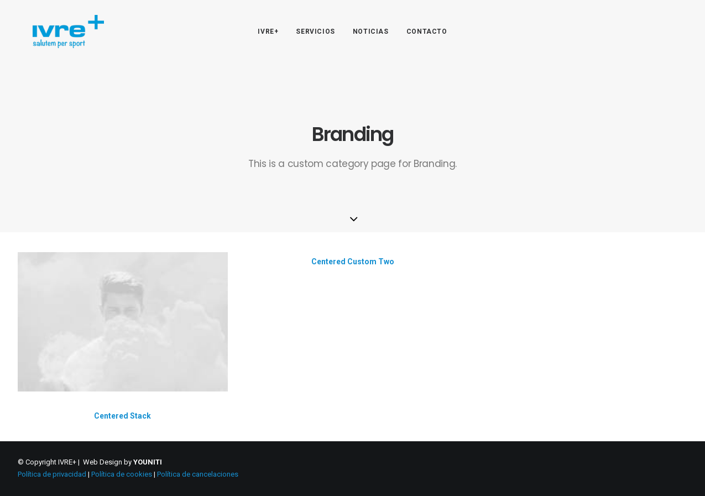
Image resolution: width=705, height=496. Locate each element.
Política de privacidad (52, 474)
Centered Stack (122, 415)
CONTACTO (426, 31)
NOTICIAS (371, 31)
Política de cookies (121, 474)
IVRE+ (268, 31)
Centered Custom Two (352, 262)
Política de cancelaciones (197, 474)
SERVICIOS (315, 31)
